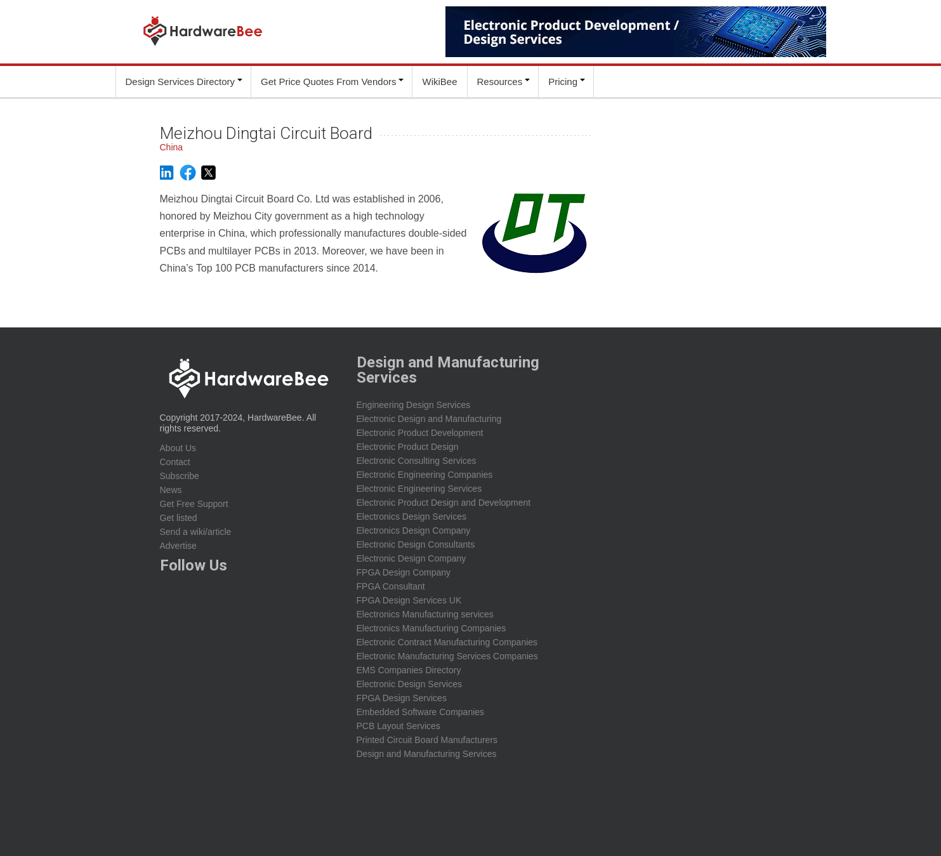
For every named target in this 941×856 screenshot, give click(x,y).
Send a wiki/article (196, 532)
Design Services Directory (180, 81)
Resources (500, 81)
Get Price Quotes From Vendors (328, 81)
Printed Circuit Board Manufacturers (427, 740)
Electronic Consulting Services (417, 461)
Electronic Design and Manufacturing (429, 419)
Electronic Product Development (420, 433)
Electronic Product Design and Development (444, 502)
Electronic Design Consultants (416, 544)
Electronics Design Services (412, 516)
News (171, 490)
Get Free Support (194, 504)
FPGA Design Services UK (409, 600)
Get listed (178, 518)
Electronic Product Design (408, 447)
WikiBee (439, 81)
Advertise (178, 546)
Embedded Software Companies (421, 712)
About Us (178, 448)
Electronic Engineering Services (419, 489)
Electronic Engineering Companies (425, 475)
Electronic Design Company (411, 558)
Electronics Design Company (414, 530)
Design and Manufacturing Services (427, 754)
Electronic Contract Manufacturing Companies (447, 642)
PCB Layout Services (398, 726)
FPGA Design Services (402, 698)
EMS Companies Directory (409, 670)
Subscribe (179, 476)
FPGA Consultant (391, 586)
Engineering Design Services (414, 405)
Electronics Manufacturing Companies (431, 628)
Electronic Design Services (410, 684)
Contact (175, 462)
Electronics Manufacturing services (425, 614)
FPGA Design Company (404, 572)
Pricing (562, 81)
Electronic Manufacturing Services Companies (447, 656)
